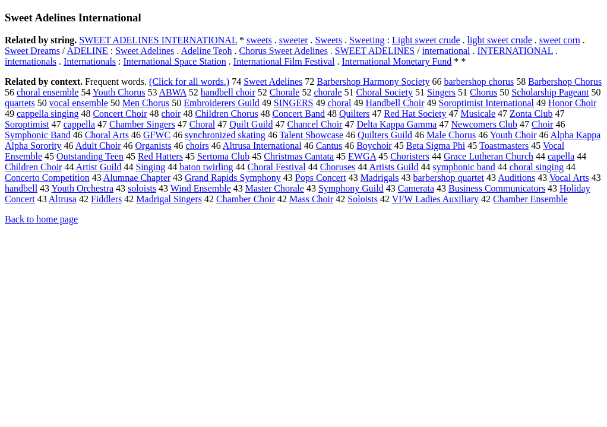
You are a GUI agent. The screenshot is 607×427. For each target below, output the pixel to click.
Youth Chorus (119, 92)
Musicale (477, 114)
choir (171, 114)
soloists (142, 188)
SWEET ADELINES (375, 51)
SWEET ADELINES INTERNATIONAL (158, 40)
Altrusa (63, 199)
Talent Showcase (311, 135)
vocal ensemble (78, 103)
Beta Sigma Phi (436, 146)
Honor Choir (572, 103)
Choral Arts (107, 135)
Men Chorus (146, 103)
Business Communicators (496, 188)
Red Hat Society (415, 114)
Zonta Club (531, 114)
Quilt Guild (251, 124)
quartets (20, 103)
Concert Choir (120, 114)
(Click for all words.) (189, 82)
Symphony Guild (351, 188)
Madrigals (380, 178)
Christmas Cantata (299, 156)
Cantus (329, 146)
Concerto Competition (47, 178)
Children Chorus (226, 114)
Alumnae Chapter (136, 178)
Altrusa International (262, 146)
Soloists (362, 199)
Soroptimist (27, 124)
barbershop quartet (449, 178)
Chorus (483, 92)
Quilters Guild (385, 135)
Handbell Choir (395, 103)
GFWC (156, 135)
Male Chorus (451, 135)
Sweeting (367, 40)
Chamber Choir (245, 199)
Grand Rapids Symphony (233, 178)
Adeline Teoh (206, 51)
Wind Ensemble (200, 188)
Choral (202, 124)
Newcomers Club (484, 124)
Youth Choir (513, 135)
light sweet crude (499, 40)
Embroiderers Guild (222, 103)
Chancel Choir (315, 124)
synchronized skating (225, 135)
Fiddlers (106, 199)
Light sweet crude (426, 40)
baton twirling (206, 167)
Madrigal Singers (169, 199)
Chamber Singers (142, 124)
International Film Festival (284, 61)
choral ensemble (47, 92)
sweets (259, 40)
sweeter (293, 40)
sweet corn (559, 40)
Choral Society (384, 92)
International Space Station (175, 61)
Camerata (416, 188)
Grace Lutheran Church (488, 156)
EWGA (362, 156)
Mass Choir (311, 199)
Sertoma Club (223, 156)
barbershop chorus (479, 82)
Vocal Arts (569, 178)
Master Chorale (274, 188)
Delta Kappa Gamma (396, 124)
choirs (197, 146)
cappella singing (47, 114)
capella (561, 156)
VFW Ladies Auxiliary (435, 199)
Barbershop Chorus (565, 82)
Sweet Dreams (32, 51)
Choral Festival (276, 167)
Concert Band (299, 114)
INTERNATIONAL (515, 51)
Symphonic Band (38, 135)
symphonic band (464, 167)
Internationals (90, 61)
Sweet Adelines (144, 51)
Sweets (328, 40)
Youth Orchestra (83, 188)
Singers (441, 92)
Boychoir (374, 146)
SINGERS (294, 103)
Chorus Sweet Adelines (283, 51)
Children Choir (33, 167)
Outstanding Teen (90, 156)
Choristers (409, 156)
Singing (150, 167)
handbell (21, 188)
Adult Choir (98, 146)
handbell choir (228, 92)
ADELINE (87, 51)
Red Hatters (160, 156)
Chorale (285, 92)
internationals (30, 61)
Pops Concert (320, 178)
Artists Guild (393, 167)
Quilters (354, 114)
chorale (328, 92)
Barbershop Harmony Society (373, 82)
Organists (153, 146)
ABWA (172, 92)
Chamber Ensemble (530, 199)
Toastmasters (504, 146)
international (446, 51)
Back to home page (41, 219)
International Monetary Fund (396, 61)
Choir (542, 124)
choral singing (537, 167)
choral (340, 103)
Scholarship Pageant (550, 92)
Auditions (516, 178)
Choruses (338, 167)
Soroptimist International (486, 103)
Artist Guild (99, 167)
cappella (79, 124)
